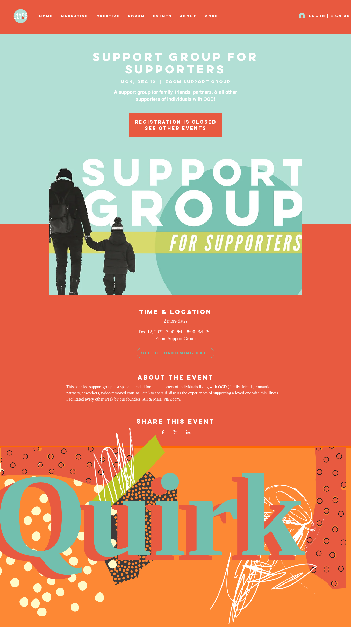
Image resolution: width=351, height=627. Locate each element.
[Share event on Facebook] (162, 432)
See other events (175, 128)
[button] (108, 16)
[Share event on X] (175, 432)
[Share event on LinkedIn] (188, 432)
